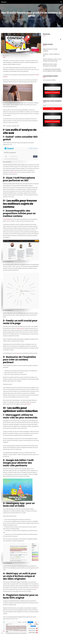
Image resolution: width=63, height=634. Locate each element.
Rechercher (46, 34)
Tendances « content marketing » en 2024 (51, 54)
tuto (17, 353)
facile (36, 587)
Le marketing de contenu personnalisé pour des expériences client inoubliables (52, 70)
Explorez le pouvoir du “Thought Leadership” (50, 49)
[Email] (52, 105)
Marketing (18, 19)
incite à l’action (27, 404)
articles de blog (20, 328)
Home (13, 19)
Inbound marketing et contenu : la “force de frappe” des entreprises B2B (52, 59)
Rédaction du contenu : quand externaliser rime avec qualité (50, 64)
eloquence (6, 55)
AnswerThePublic (7, 219)
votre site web (13, 172)
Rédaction (23, 19)
